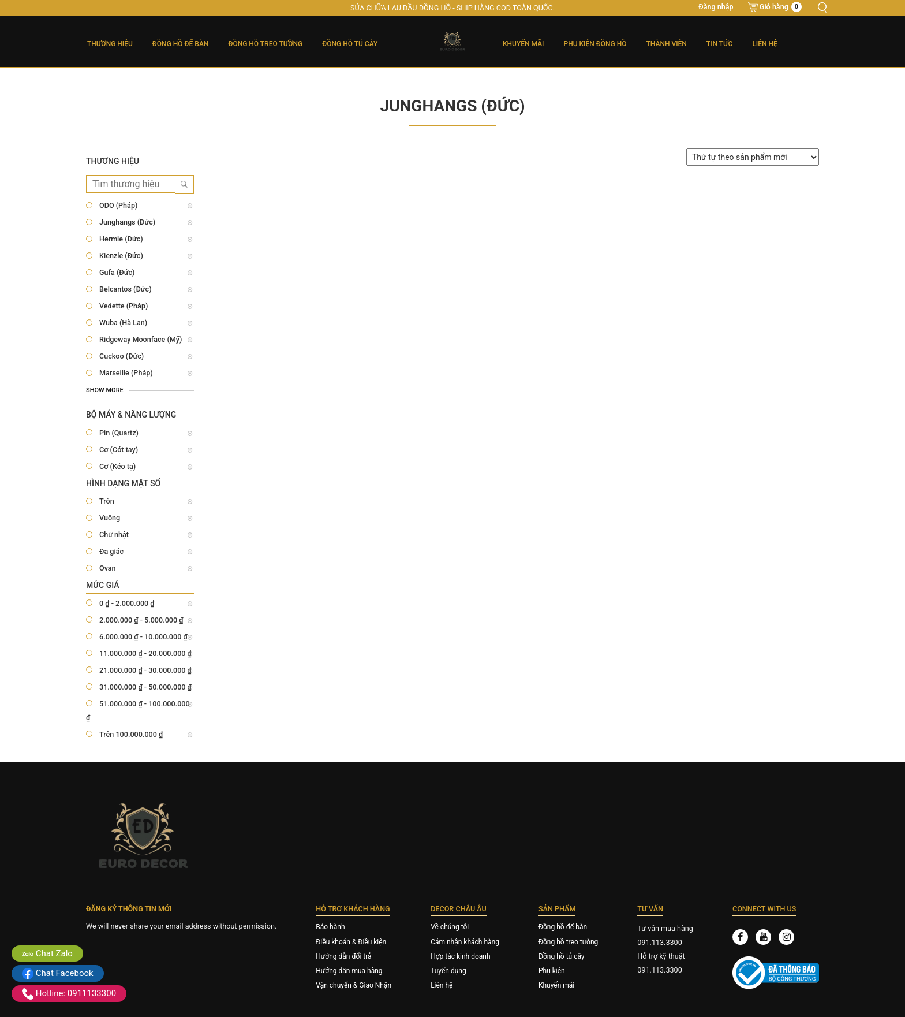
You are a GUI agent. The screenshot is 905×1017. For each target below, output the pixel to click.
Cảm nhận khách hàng (465, 942)
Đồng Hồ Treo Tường (265, 44)
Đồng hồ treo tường (568, 942)
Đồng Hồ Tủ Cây (349, 44)
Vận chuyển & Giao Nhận (353, 985)
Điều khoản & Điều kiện (351, 942)
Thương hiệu (110, 44)
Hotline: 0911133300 (69, 993)
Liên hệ (764, 44)
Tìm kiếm (822, 7)
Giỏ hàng (781, 7)
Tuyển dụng (448, 971)
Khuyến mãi (523, 44)
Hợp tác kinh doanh (460, 956)
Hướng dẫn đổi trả (343, 956)
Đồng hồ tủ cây (561, 956)
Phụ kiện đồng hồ (595, 44)
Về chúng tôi (450, 927)
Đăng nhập (715, 6)
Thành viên (666, 44)
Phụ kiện (551, 971)
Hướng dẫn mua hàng (349, 971)
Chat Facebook (58, 973)
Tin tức (719, 44)
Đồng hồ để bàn (562, 927)
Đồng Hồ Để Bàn (180, 44)
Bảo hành (330, 927)
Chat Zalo (47, 953)
